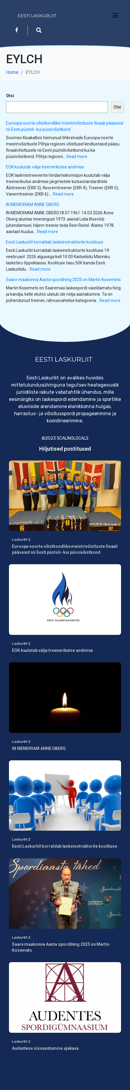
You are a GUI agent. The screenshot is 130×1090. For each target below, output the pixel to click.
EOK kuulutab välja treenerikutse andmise (45, 167)
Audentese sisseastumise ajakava (45, 1048)
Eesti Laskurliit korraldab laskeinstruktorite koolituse (54, 242)
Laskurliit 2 (21, 539)
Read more (76, 156)
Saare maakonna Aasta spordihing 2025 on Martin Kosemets (63, 279)
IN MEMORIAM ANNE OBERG (32, 204)
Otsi (10, 95)
